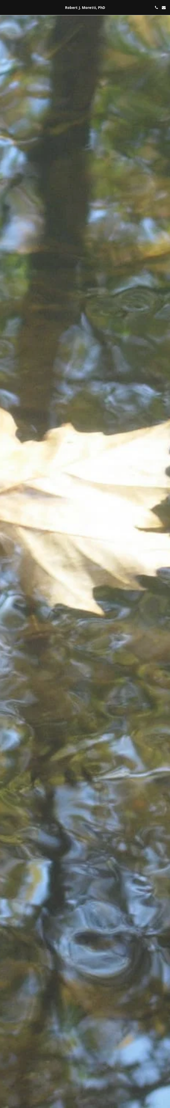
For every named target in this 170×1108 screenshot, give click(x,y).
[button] (5, 7)
